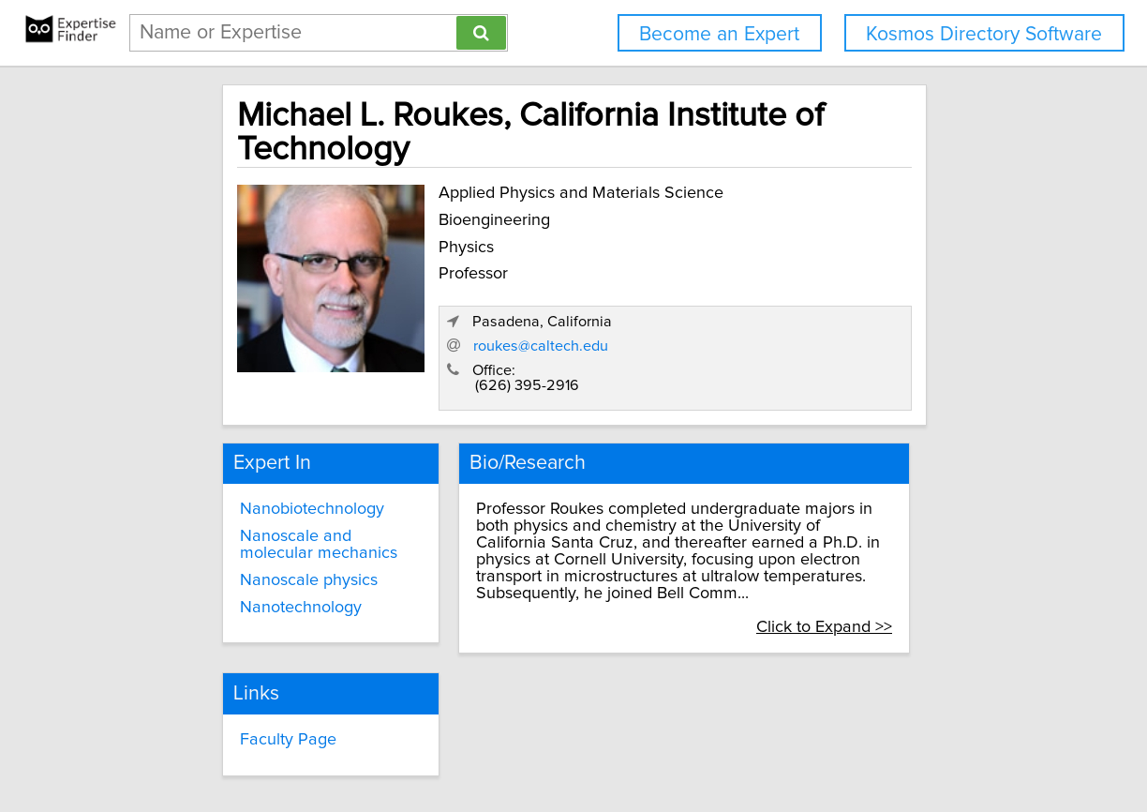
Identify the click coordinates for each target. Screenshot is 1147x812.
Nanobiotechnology (262, 424)
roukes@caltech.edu (769, 263)
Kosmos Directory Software (984, 34)
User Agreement (729, 744)
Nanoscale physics (259, 495)
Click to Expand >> (889, 526)
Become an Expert (719, 34)
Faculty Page (495, 635)
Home (597, 744)
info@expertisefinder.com (491, 744)
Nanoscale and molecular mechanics (285, 460)
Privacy (647, 744)
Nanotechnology (251, 522)
